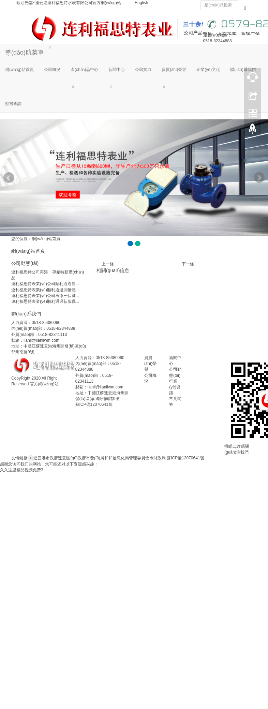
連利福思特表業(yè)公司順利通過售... (45, 283)
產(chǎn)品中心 (84, 69)
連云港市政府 (45, 458)
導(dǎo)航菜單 (24, 52)
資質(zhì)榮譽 (174, 69)
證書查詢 (13, 103)
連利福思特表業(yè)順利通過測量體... (45, 289)
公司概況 (52, 69)
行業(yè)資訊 (174, 387)
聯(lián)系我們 (243, 69)
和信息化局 (118, 458)
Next (259, 177)
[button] (84, 86)
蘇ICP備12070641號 (94, 404)
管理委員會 (139, 458)
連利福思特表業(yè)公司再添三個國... (45, 295)
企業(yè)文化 (208, 69)
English (141, 2)
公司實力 (143, 69)
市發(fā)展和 (97, 458)
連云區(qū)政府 (72, 458)
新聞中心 (116, 69)
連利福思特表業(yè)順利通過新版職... (45, 301)
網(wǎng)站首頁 (19, 69)
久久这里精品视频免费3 (21, 470)
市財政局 (157, 458)
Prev (8, 177)
